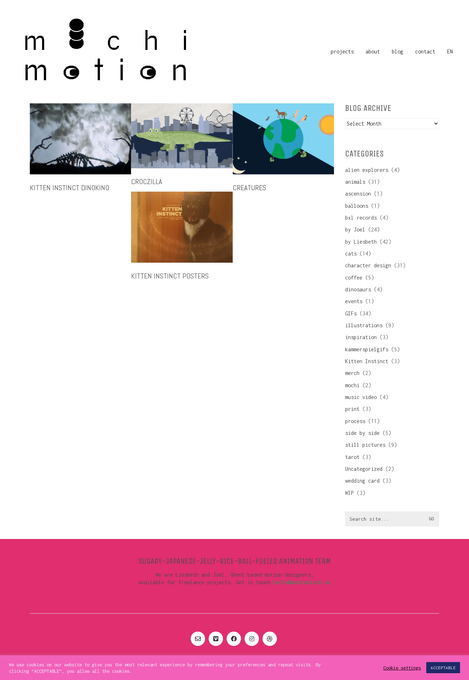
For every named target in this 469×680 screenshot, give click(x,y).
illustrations (363, 325)
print (352, 409)
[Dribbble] (270, 639)
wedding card (362, 481)
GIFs (351, 313)
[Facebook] (234, 639)
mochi (352, 385)
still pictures (365, 445)
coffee (353, 278)
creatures (249, 188)
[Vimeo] (216, 639)
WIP (349, 493)
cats (351, 253)
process (355, 421)
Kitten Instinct (366, 361)
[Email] (198, 639)
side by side (362, 433)
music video (361, 397)
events (353, 301)
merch (352, 373)
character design (368, 265)
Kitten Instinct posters (170, 276)
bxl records (361, 218)
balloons (356, 206)
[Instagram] (252, 639)
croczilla (146, 182)
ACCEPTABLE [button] (443, 667)
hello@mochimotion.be (302, 582)
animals (355, 182)
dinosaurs (358, 289)
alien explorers (366, 170)
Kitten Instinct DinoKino (69, 188)
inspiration (361, 337)
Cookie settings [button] (402, 668)
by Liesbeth (361, 242)
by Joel (355, 229)
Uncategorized (363, 469)
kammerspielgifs (366, 349)
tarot (352, 457)
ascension (358, 194)
